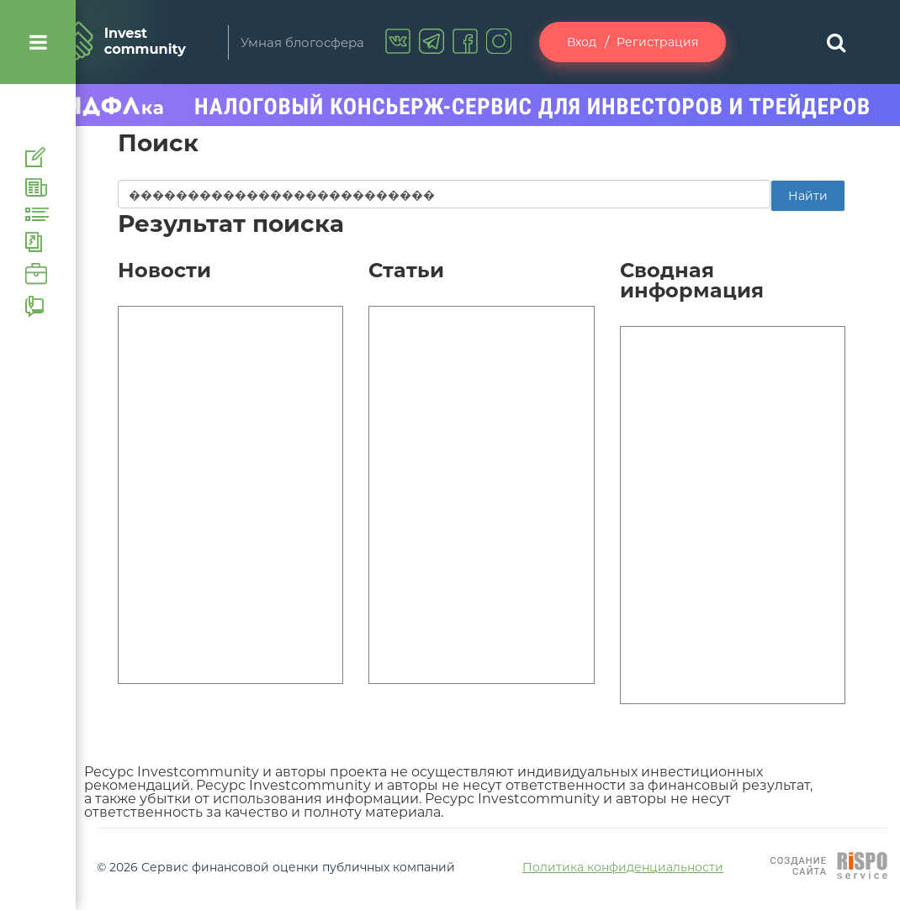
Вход (581, 42)
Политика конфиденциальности (622, 867)
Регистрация (657, 42)
